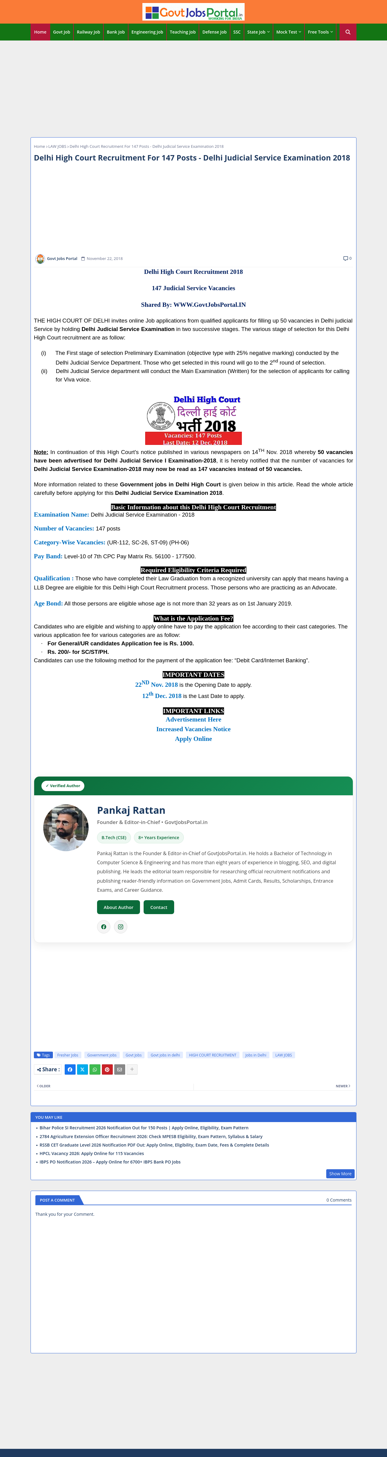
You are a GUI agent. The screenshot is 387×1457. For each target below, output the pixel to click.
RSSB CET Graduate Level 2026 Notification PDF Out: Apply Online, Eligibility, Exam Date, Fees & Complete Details (154, 1145)
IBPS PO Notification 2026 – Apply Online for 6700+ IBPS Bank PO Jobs (110, 1162)
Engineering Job (147, 32)
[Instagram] (120, 926)
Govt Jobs (134, 1055)
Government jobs (102, 1055)
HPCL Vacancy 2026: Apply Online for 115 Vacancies (92, 1153)
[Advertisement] (193, 87)
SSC (237, 32)
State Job (256, 32)
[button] (348, 32)
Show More (340, 1173)
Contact (158, 907)
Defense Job (214, 32)
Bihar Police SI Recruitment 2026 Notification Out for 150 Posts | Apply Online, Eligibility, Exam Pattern (144, 1128)
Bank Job (116, 32)
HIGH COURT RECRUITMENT (212, 1055)
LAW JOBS (57, 146)
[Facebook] (103, 926)
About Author (118, 907)
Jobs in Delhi (256, 1055)
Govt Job (61, 32)
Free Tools (318, 32)
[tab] (40, 32)
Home (40, 32)
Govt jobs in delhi (165, 1055)
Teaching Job (183, 32)
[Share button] (132, 1069)
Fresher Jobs (67, 1055)
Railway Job (88, 32)
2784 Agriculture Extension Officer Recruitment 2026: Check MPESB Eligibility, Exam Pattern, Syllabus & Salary (151, 1136)
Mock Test (286, 32)
